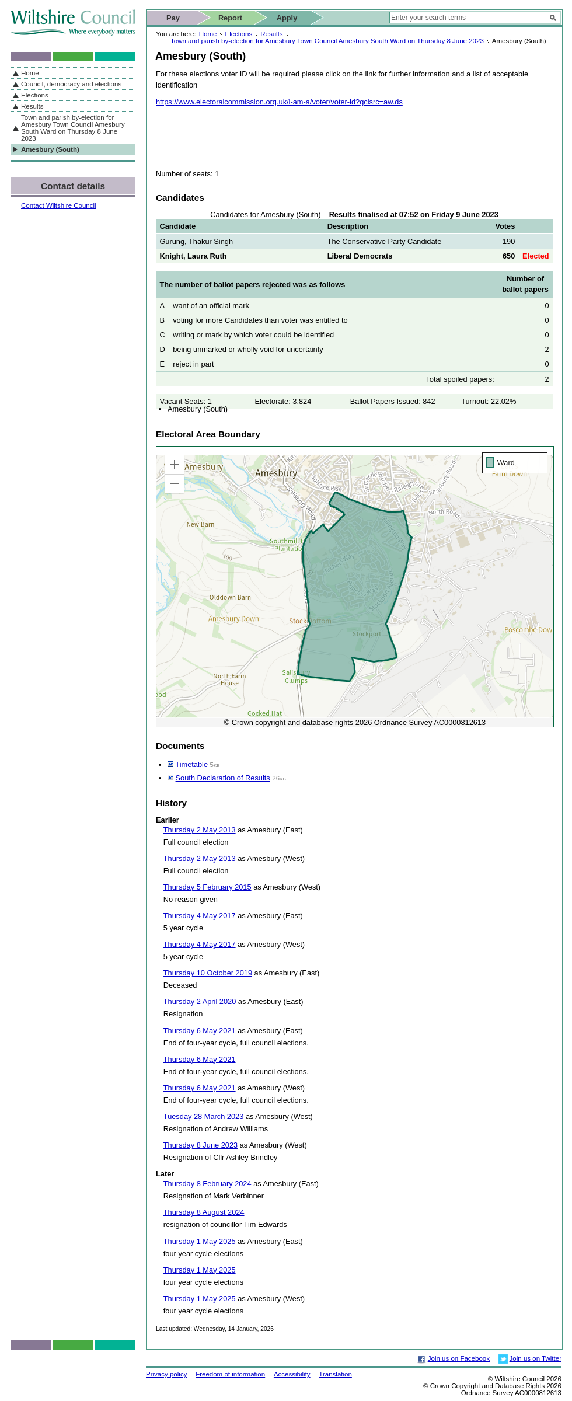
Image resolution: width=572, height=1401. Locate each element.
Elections (238, 33)
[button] (174, 464)
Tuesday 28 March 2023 (203, 1116)
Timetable (191, 764)
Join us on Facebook (459, 1358)
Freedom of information (230, 1374)
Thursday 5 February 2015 (207, 887)
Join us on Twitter (535, 1358)
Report (230, 17)
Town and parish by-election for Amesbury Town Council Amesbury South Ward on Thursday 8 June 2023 (327, 40)
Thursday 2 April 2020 (199, 1001)
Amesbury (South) (50, 149)
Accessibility (292, 1374)
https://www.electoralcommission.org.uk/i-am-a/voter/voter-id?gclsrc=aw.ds (279, 101)
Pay (173, 17)
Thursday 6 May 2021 (199, 1030)
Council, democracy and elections (71, 84)
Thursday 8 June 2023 (200, 1145)
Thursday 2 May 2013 (199, 829)
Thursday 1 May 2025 (199, 1241)
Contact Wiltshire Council (58, 205)
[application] (354, 587)
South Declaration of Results (223, 777)
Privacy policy (166, 1374)
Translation (335, 1374)
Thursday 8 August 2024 (204, 1212)
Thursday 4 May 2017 (199, 915)
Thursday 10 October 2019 (207, 972)
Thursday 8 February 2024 (207, 1183)
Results (271, 33)
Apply (287, 17)
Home (208, 33)
